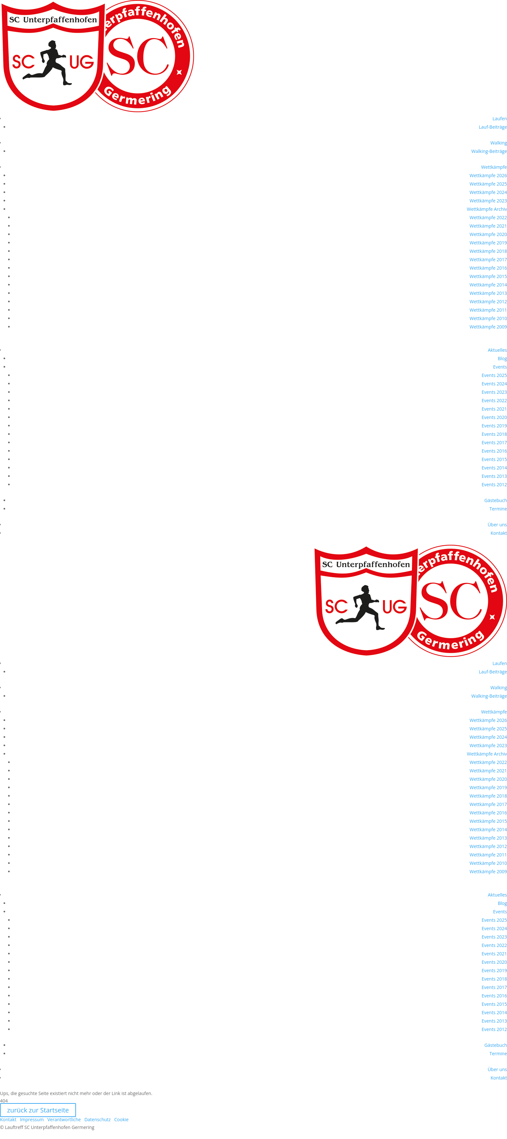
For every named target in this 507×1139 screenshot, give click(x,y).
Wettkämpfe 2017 (488, 259)
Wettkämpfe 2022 (488, 217)
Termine (498, 509)
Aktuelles (497, 350)
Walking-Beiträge (489, 151)
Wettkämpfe (494, 167)
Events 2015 (494, 459)
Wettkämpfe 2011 (488, 310)
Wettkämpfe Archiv (487, 209)
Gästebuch (495, 500)
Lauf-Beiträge (493, 127)
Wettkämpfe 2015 (488, 276)
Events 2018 (494, 434)
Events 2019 (494, 426)
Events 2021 (494, 409)
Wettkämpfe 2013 (488, 293)
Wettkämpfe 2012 (488, 301)
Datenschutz (97, 1119)
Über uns (497, 524)
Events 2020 (494, 417)
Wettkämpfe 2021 (488, 226)
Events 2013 (494, 476)
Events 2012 (494, 484)
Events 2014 (494, 468)
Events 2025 (494, 375)
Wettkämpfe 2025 (488, 184)
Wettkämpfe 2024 (488, 192)
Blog (502, 358)
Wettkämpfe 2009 (488, 327)
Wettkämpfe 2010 (488, 318)
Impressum (32, 1119)
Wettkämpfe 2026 (488, 175)
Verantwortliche (64, 1119)
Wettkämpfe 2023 (488, 201)
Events (500, 367)
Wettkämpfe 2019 (488, 243)
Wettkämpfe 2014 (488, 285)
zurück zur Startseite (38, 1110)
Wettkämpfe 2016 (488, 268)
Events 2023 (494, 392)
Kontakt (499, 533)
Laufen (499, 118)
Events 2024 (494, 384)
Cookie (121, 1119)
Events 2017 (494, 442)
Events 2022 (494, 400)
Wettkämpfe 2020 (488, 234)
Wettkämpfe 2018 (488, 251)
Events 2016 (494, 451)
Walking (499, 143)
